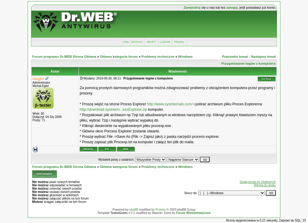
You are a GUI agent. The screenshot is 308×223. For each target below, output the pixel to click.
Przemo (161, 209)
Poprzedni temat (235, 56)
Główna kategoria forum (119, 56)
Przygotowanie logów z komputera (248, 63)
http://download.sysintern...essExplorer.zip (113, 109)
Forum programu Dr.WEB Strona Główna (64, 56)
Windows (185, 56)
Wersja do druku (265, 185)
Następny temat (263, 56)
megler (38, 79)
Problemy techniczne (157, 56)
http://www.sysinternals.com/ (169, 104)
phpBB (133, 209)
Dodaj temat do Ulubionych (258, 182)
